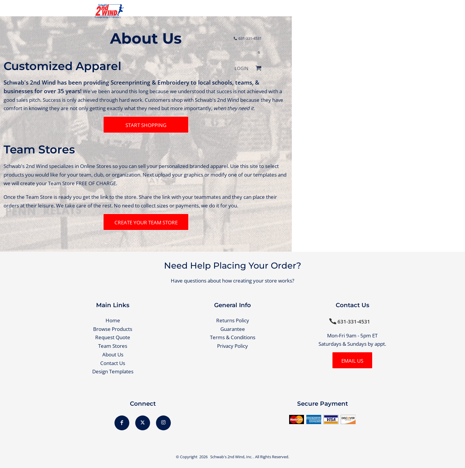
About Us (112, 354)
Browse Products (112, 329)
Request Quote (112, 337)
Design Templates (112, 371)
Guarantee (232, 329)
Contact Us (112, 363)
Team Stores (112, 345)
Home (113, 320)
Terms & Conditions (232, 337)
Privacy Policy (232, 345)
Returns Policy (232, 320)
